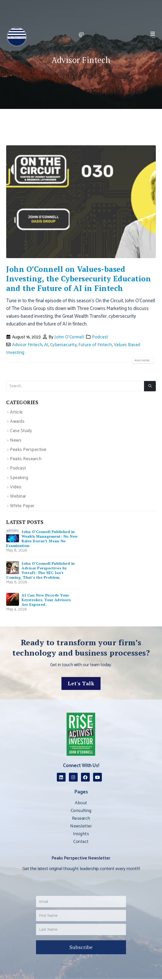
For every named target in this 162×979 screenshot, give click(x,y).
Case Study (21, 431)
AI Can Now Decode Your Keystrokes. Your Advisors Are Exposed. (46, 600)
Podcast (100, 337)
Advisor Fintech (27, 344)
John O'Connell (69, 337)
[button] (153, 34)
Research (81, 818)
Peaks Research (25, 459)
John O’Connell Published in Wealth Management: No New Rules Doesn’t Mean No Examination (42, 538)
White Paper (22, 506)
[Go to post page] (12, 536)
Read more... (142, 361)
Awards (17, 421)
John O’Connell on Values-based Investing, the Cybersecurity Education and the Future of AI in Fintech (78, 278)
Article (16, 412)
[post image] (81, 201)
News (15, 440)
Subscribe (81, 947)
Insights (81, 834)
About (81, 803)
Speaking (19, 478)
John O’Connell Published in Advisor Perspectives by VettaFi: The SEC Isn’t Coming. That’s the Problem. (40, 570)
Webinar (18, 496)
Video (16, 487)
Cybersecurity (63, 344)
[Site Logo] (16, 36)
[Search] (150, 386)
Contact (81, 841)
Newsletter (81, 826)
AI (46, 344)
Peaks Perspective (28, 449)
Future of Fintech (95, 344)
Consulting (81, 810)
